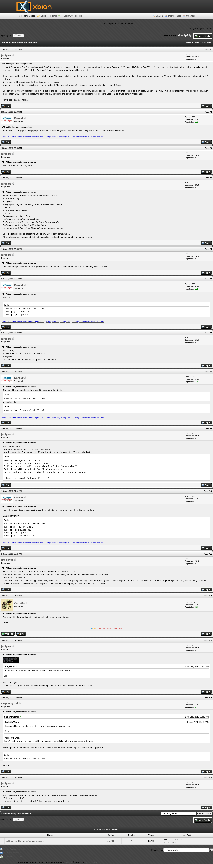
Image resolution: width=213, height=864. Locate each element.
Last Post (166, 842)
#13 (210, 641)
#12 (210, 596)
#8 (211, 372)
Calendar (190, 16)
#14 (210, 698)
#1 (211, 50)
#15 (210, 778)
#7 (211, 333)
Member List (174, 16)
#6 (211, 279)
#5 (211, 249)
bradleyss (7, 559)
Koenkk (19, 118)
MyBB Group (92, 862)
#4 (211, 178)
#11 (210, 554)
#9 (211, 429)
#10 (210, 491)
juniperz (6, 55)
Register (53, 16)
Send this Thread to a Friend (15, 853)
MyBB (69, 862)
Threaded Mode (192, 42)
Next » (20, 36)
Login (43, 16)
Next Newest (23, 813)
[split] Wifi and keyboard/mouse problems (25, 841)
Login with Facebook (73, 16)
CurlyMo (19, 603)
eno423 (110, 841)
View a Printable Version (14, 849)
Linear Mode (206, 42)
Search (159, 16)
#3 (211, 148)
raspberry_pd (9, 703)
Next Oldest (9, 813)
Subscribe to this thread (13, 856)
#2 (211, 112)
